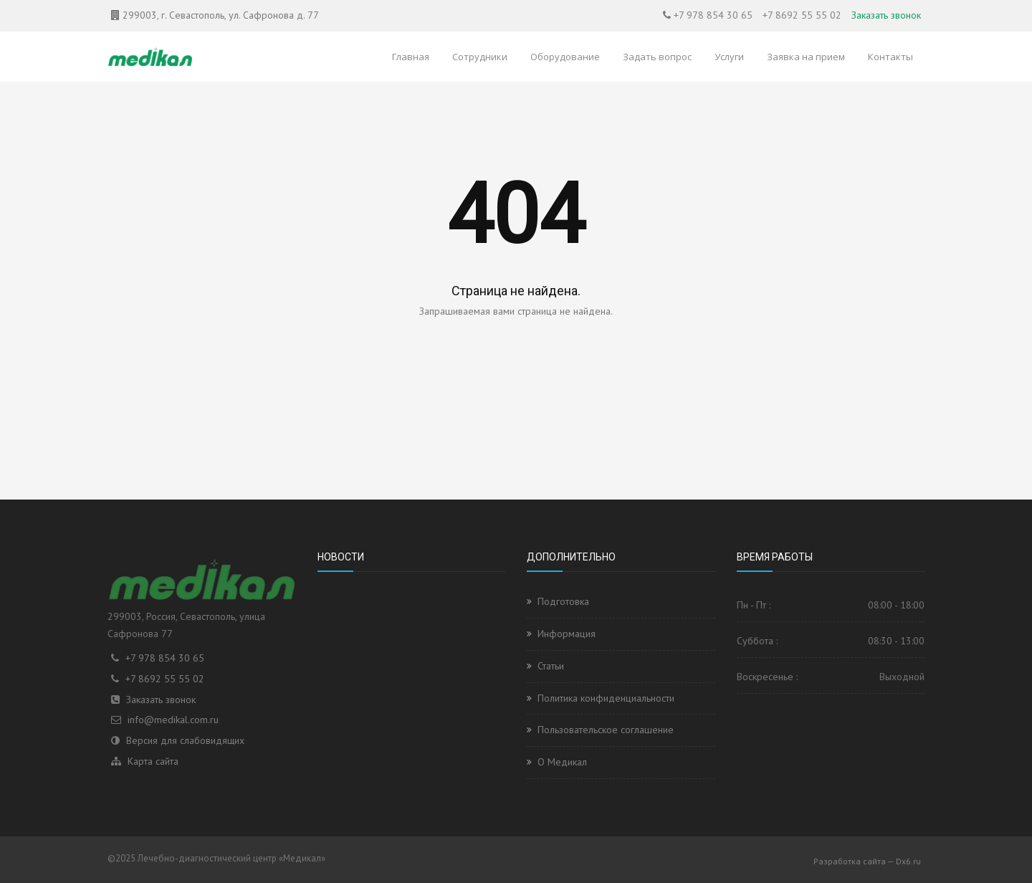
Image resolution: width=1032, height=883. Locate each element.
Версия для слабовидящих (185, 740)
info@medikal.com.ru (173, 719)
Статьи (551, 665)
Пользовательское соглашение (606, 729)
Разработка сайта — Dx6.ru (867, 861)
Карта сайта (153, 761)
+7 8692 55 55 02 (802, 15)
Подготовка (563, 601)
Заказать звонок (886, 15)
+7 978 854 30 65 (713, 15)
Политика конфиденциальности (606, 698)
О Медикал (562, 761)
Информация (567, 633)
